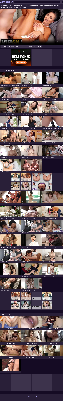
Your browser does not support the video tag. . (31, 27)
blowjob (17, 46)
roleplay (40, 46)
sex (26, 46)
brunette (4, 46)
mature (30, 46)
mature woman (10, 46)
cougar (22, 46)
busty (35, 46)
